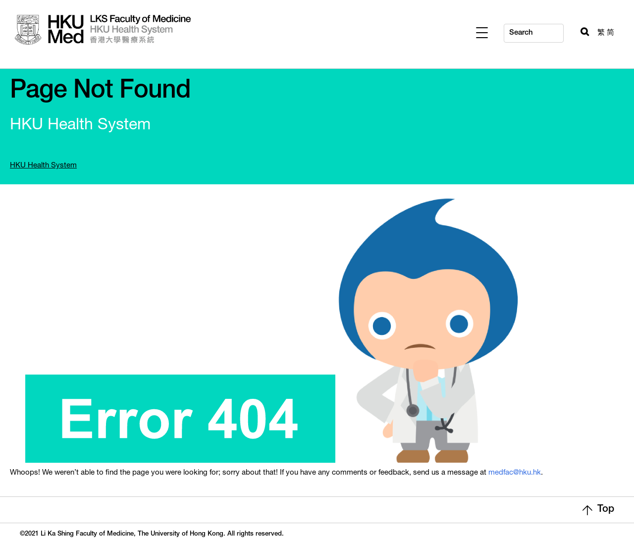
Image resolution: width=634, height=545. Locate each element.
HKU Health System (43, 165)
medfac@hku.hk (514, 473)
